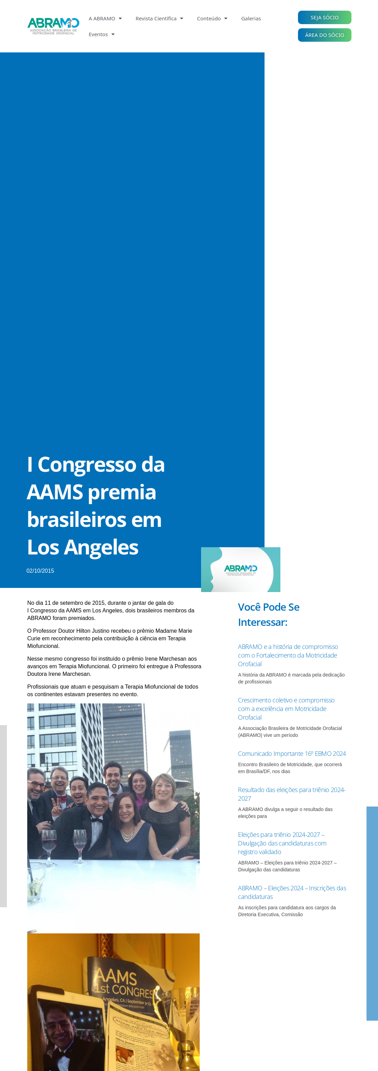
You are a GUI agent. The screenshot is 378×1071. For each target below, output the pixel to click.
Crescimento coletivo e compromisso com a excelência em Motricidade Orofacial (292, 708)
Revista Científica (159, 18)
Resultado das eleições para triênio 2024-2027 (289, 802)
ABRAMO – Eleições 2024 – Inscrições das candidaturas (291, 901)
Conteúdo (212, 18)
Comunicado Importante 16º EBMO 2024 (289, 758)
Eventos (101, 34)
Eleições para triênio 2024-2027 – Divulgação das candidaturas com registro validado (287, 851)
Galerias (251, 18)
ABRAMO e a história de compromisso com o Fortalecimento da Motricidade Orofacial (291, 655)
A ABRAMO (105, 18)
